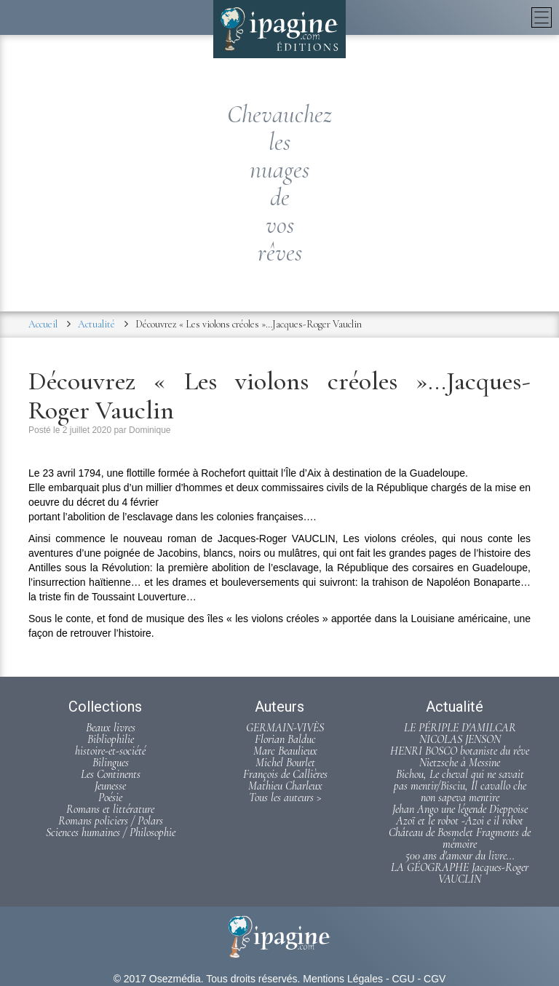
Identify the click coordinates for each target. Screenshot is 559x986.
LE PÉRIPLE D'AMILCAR (460, 727)
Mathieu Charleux (285, 786)
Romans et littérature (110, 809)
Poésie (110, 797)
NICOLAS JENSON (460, 739)
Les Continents (110, 774)
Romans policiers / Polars (110, 821)
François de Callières (285, 774)
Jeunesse (110, 786)
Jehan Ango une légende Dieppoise (460, 809)
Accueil (43, 324)
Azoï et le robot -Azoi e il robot (459, 821)
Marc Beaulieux (285, 751)
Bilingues (110, 762)
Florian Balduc (285, 739)
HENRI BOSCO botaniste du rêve (459, 751)
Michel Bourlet (285, 762)
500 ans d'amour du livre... (460, 855)
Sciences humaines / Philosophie (110, 832)
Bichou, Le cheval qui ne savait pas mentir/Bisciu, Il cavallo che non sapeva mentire (460, 786)
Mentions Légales (343, 979)
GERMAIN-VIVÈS (285, 727)
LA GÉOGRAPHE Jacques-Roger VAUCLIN (459, 873)
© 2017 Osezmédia (157, 979)
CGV (434, 979)
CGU (403, 979)
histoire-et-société (110, 751)
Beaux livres (110, 727)
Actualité (96, 324)
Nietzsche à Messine (459, 762)
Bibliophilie (110, 739)
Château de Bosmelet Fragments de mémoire (460, 838)
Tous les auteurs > (285, 797)
